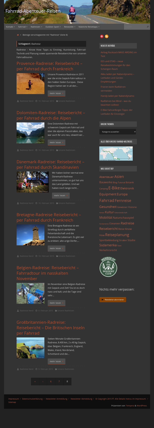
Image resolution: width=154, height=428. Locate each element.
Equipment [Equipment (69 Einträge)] (107, 194)
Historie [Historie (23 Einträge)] (132, 207)
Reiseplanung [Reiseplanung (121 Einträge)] (117, 234)
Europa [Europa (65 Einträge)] (122, 194)
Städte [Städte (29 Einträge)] (131, 240)
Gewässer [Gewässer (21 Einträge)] (122, 207)
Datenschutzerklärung (32, 398)
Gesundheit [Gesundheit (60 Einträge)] (108, 206)
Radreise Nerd (26, 101)
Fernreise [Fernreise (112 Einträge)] (123, 200)
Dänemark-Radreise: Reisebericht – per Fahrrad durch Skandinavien (50, 164)
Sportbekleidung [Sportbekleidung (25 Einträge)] (109, 240)
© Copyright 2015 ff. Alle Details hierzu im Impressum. (120, 398)
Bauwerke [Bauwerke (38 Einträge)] (105, 182)
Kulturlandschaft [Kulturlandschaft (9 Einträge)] (120, 212)
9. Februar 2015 (45, 310)
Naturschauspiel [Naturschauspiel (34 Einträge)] (123, 218)
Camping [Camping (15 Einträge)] (103, 188)
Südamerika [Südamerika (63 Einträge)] (108, 245)
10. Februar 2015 (46, 101)
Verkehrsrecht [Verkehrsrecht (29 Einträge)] (108, 250)
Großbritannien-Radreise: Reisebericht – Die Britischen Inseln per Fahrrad (51, 327)
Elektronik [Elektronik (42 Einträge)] (127, 188)
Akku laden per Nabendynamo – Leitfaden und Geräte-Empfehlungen (117, 78)
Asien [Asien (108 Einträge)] (119, 176)
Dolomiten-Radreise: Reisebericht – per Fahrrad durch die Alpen (51, 115)
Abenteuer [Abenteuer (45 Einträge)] (106, 177)
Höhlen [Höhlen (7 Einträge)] (101, 213)
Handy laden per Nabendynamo (117, 95)
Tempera (130, 405)
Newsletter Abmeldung (81, 398)
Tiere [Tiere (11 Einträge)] (119, 245)
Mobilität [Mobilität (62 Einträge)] (105, 217)
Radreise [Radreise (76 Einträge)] (127, 223)
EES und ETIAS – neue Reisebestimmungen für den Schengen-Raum (115, 65)
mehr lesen (57, 93)
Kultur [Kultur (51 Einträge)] (109, 212)
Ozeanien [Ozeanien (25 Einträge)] (114, 223)
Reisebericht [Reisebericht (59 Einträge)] (108, 228)
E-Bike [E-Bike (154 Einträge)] (114, 187)
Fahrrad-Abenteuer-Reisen (33, 11)
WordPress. (142, 405)
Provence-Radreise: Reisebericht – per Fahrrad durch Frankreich (49, 66)
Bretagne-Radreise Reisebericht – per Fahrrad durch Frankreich (49, 217)
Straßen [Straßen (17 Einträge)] (123, 240)
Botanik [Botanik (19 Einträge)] (130, 182)
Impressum (13, 398)
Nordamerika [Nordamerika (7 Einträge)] (104, 224)
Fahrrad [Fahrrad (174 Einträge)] (106, 200)
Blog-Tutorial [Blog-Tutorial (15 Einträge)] (119, 182)
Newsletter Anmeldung (56, 398)
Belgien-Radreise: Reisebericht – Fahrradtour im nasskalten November (48, 273)
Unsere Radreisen (67, 101)
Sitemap (12, 402)
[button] (102, 36)
